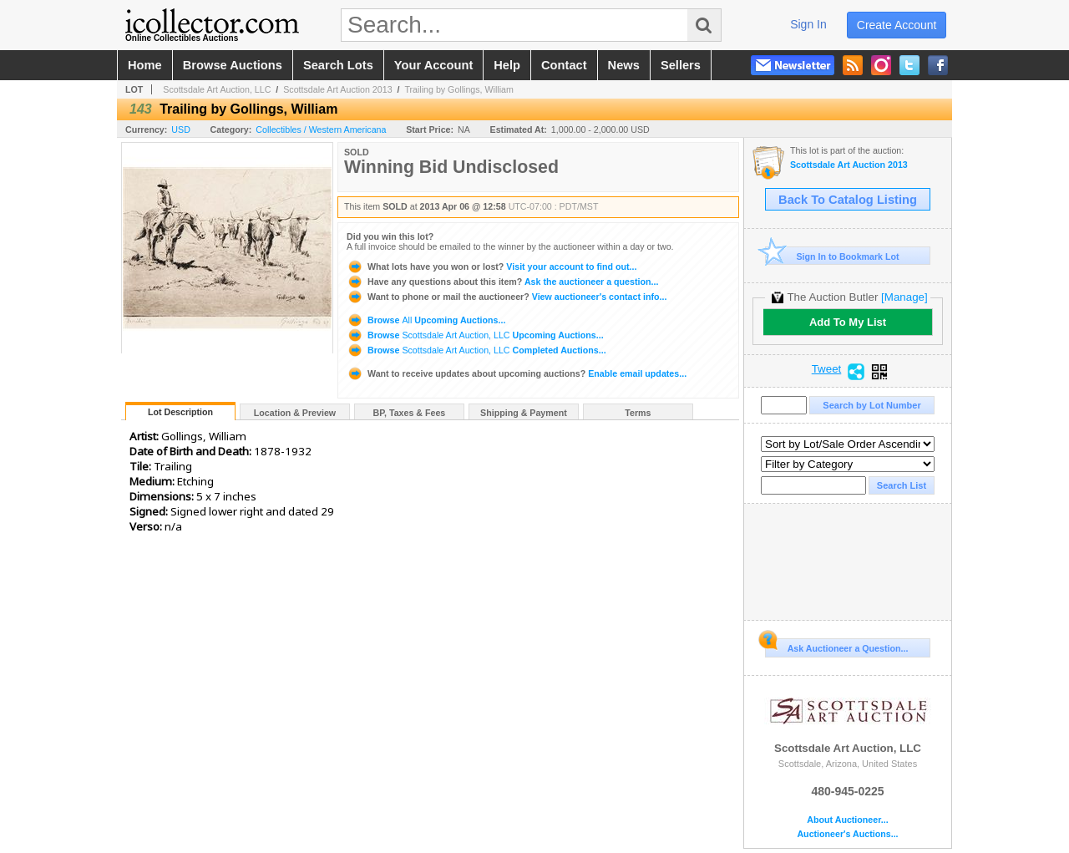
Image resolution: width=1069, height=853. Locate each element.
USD (180, 129)
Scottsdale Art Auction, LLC (217, 89)
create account (897, 25)
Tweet (827, 369)
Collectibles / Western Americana (321, 129)
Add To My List (847, 322)
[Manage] (904, 297)
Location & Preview (295, 413)
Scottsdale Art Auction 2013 (337, 89)
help (507, 65)
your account (433, 65)
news (624, 65)
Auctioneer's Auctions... (847, 834)
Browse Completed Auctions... (476, 350)
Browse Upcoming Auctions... (426, 320)
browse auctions (232, 65)
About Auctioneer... (847, 820)
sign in (808, 24)
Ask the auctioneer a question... (502, 282)
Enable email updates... (516, 373)
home (145, 65)
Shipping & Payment (523, 413)
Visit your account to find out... (491, 266)
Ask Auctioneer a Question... (836, 645)
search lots (338, 65)
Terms (638, 413)
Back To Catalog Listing (847, 199)
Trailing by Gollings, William (458, 89)
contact (564, 65)
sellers (681, 65)
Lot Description (180, 412)
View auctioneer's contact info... (506, 297)
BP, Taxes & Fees (409, 413)
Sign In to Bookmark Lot (832, 256)
